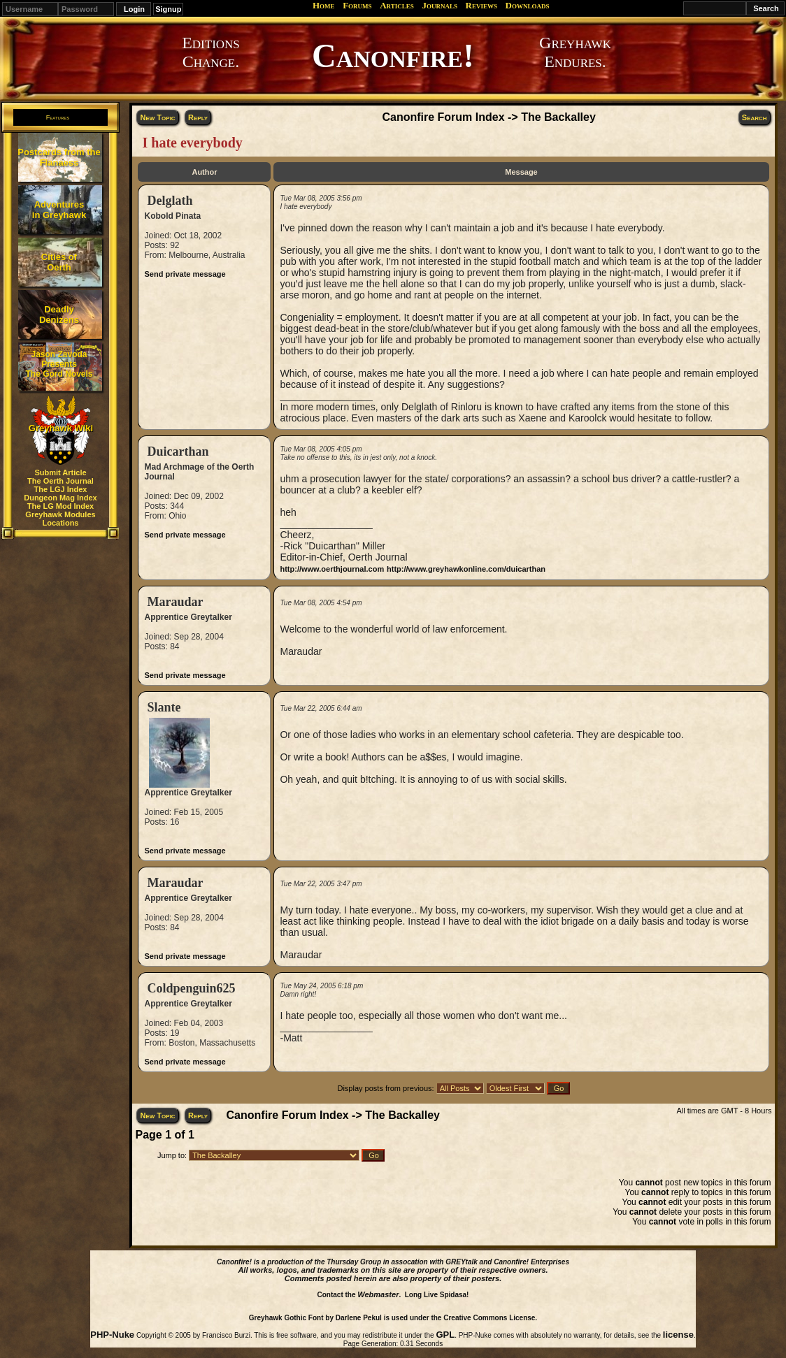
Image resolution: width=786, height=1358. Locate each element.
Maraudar (175, 602)
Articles (397, 5)
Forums (357, 5)
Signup (168, 9)
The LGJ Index (60, 489)
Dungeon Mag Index (60, 497)
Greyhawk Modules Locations (60, 518)
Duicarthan (177, 451)
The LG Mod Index (60, 506)
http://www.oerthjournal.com (332, 569)
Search (754, 117)
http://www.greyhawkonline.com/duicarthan (466, 569)
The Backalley (558, 117)
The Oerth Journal (60, 481)
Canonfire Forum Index (443, 117)
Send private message (184, 274)
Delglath (169, 201)
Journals (439, 5)
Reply (198, 117)
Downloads (528, 5)
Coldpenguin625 (191, 988)
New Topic (157, 117)
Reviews (481, 5)
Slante (163, 707)
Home (324, 5)
